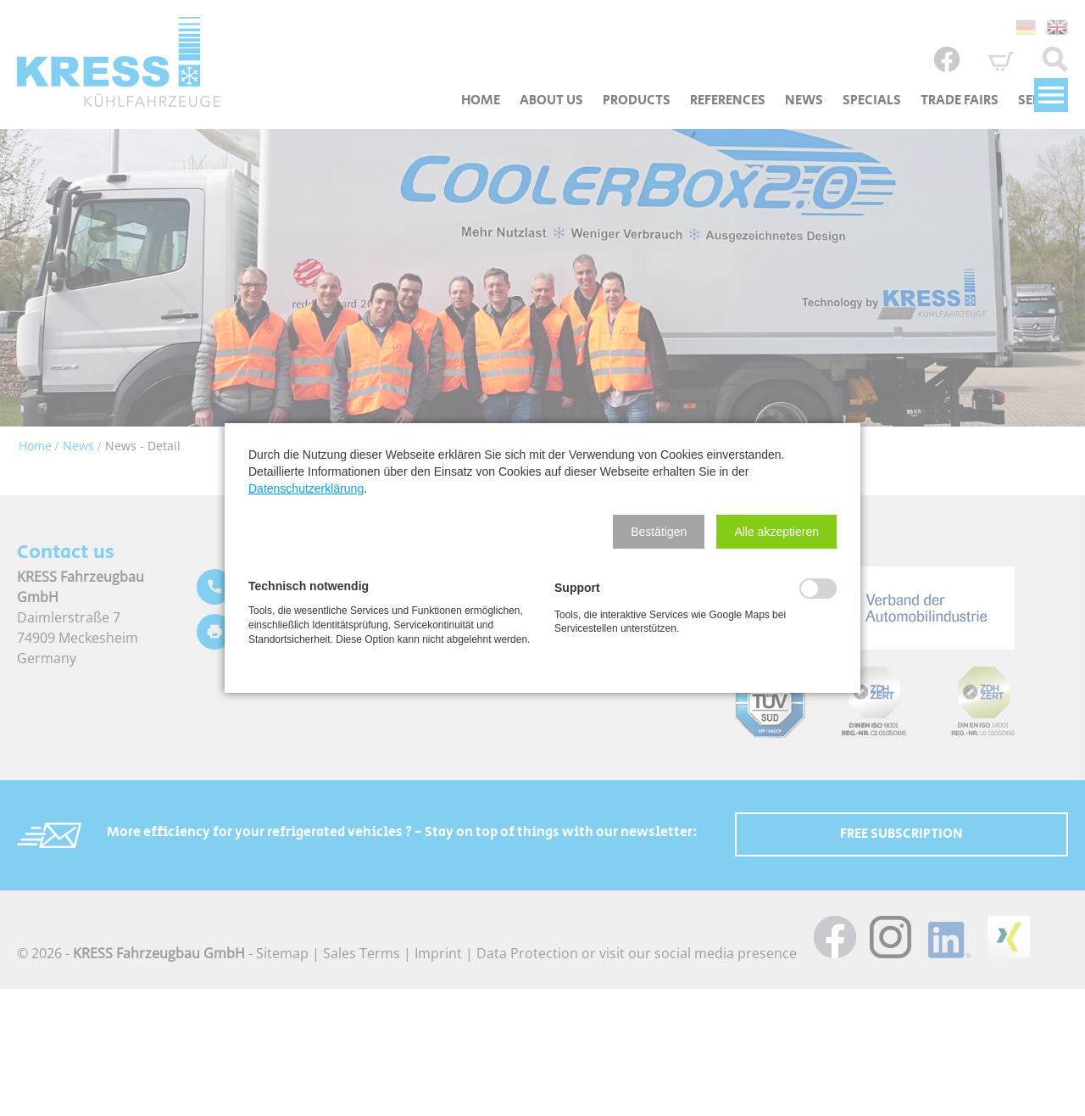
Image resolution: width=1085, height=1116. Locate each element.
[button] (658, 532)
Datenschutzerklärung (306, 488)
